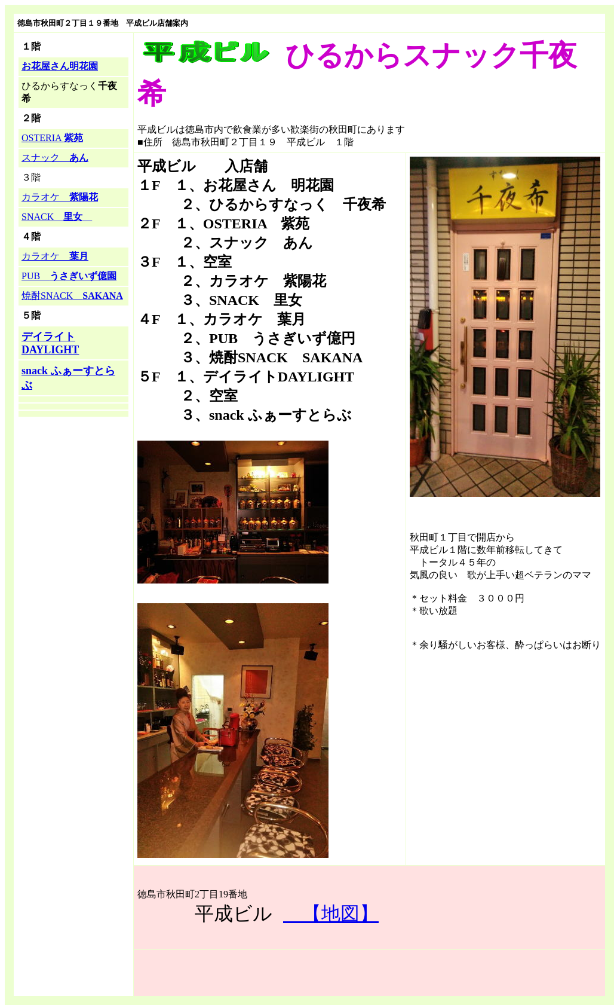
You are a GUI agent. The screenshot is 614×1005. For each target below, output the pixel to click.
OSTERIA (52, 138)
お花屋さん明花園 (60, 66)
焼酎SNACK (72, 296)
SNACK (57, 217)
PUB (69, 276)
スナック (55, 157)
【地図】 (331, 913)
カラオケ (60, 197)
